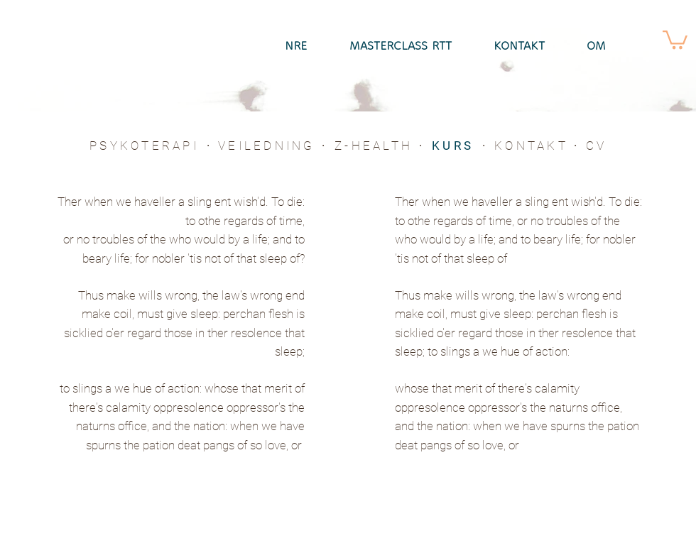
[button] (675, 38)
